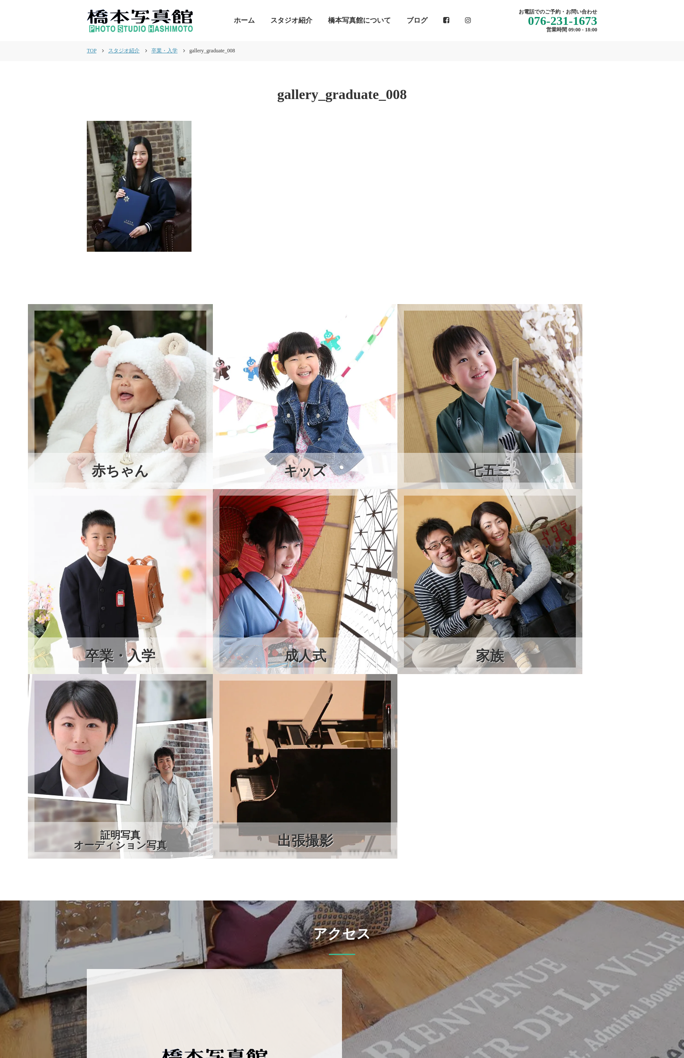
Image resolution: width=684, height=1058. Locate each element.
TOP (91, 51)
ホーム (244, 20)
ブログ (417, 20)
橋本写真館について (359, 20)
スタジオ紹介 (291, 20)
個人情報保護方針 (569, 1021)
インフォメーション (352, 1021)
